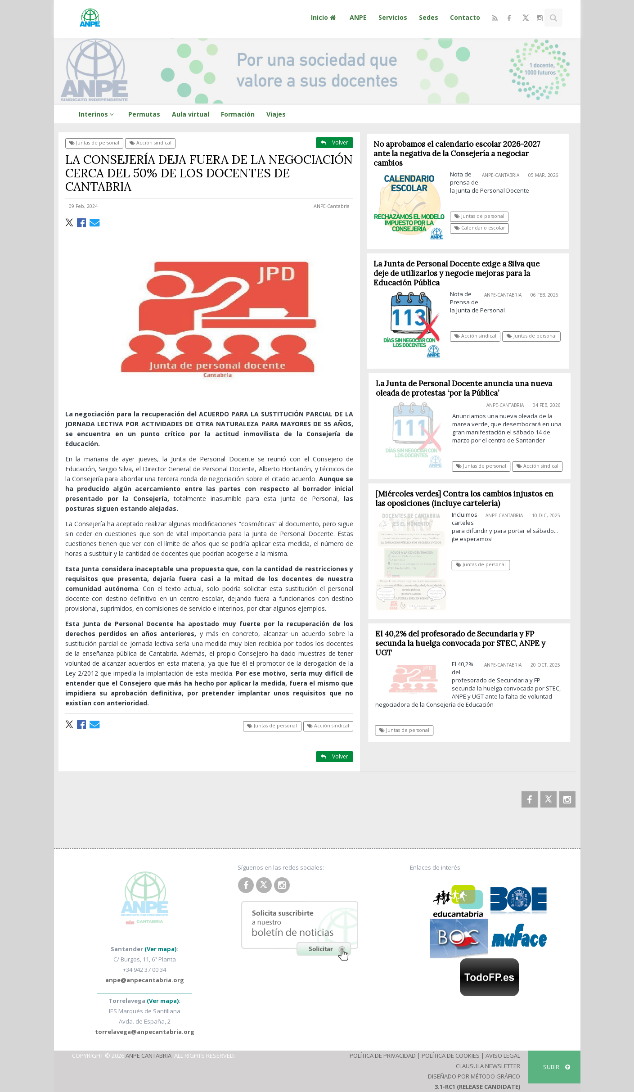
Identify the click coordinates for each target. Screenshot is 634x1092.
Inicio (324, 17)
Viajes (276, 114)
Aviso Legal (503, 1055)
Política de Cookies (451, 1055)
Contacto (465, 17)
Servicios (392, 17)
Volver (334, 142)
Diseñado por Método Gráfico (474, 1076)
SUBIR (556, 1067)
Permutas (144, 114)
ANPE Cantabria (148, 1055)
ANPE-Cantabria (332, 206)
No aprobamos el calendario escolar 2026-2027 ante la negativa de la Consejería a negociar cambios (456, 153)
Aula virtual (190, 114)
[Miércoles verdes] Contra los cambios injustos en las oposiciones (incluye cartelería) (467, 498)
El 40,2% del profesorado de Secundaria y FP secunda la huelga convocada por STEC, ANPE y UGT (463, 643)
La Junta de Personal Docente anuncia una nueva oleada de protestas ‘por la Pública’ (467, 388)
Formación (238, 114)
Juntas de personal (94, 143)
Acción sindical (150, 143)
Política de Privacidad (383, 1055)
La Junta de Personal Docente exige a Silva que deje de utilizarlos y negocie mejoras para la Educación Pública (456, 273)
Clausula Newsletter (488, 1066)
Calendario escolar (479, 228)
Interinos (98, 114)
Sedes (428, 17)
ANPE (358, 17)
